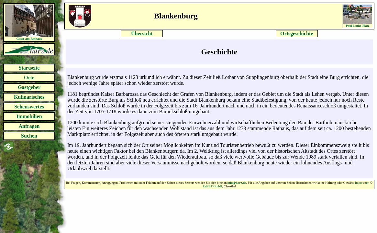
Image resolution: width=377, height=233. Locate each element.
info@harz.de (236, 182)
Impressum (362, 182)
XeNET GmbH (212, 186)
